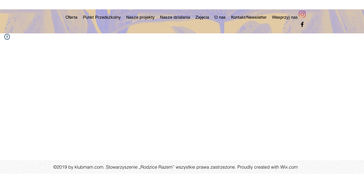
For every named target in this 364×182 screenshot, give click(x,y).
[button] (175, 17)
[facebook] (302, 24)
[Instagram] (302, 14)
